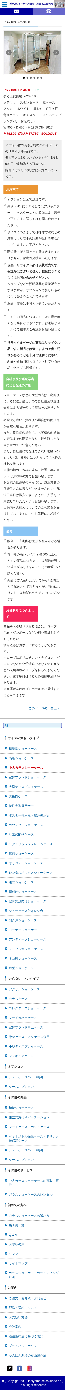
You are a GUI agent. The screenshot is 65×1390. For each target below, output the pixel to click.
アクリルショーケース (24, 989)
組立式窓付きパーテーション (29, 1117)
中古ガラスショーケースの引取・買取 (34, 1183)
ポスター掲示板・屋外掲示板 (29, 815)
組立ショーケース (21, 882)
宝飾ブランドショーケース (27, 777)
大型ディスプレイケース (26, 787)
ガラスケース (18, 998)
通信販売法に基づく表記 (26, 1336)
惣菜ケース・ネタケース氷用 (29, 1037)
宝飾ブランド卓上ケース (26, 1027)
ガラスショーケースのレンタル (31, 1194)
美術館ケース (18, 796)
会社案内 (15, 1327)
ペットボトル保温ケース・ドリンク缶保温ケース (34, 1138)
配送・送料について (23, 1308)
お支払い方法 (18, 1317)
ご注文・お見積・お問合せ (27, 1298)
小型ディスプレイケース (26, 1046)
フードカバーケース (23, 1018)
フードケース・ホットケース (29, 1127)
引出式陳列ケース (21, 834)
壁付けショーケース (23, 891)
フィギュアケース (21, 1056)
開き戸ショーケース (23, 920)
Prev (9, 52)
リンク (13, 1254)
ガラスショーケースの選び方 (29, 1215)
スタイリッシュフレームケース (31, 844)
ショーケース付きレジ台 (26, 911)
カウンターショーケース (26, 825)
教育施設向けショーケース (27, 901)
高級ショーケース (21, 758)
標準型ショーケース (23, 748)
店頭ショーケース (21, 853)
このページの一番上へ (44, 708)
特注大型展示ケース (23, 806)
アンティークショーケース (27, 939)
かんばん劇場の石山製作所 (27, 1355)
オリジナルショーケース (26, 863)
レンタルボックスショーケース (31, 872)
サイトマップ (18, 1263)
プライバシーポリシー (24, 1346)
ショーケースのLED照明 (26, 1077)
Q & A (13, 1235)
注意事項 (12, 189)
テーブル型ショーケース (26, 949)
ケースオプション (21, 1086)
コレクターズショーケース (27, 1008)
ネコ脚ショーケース (23, 958)
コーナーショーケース (24, 930)
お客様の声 (16, 1244)
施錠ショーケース (21, 1108)
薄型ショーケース (21, 968)
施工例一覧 (16, 1225)
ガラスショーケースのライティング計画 (34, 1275)
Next (56, 52)
